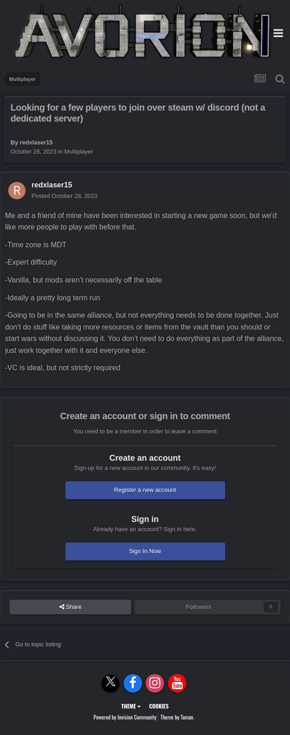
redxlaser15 (36, 142)
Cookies (159, 706)
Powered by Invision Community (125, 717)
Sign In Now (145, 551)
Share (70, 607)
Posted (65, 195)
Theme (131, 706)
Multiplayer (78, 151)
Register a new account (145, 489)
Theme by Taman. (177, 717)
